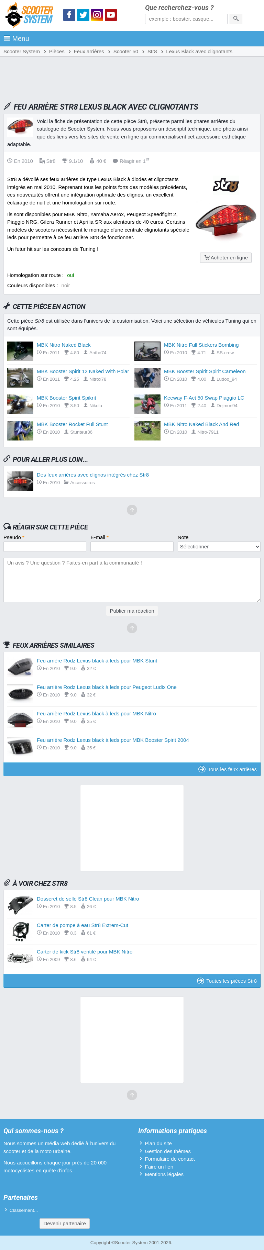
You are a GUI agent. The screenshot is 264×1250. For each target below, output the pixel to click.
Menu (16, 38)
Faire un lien (159, 1167)
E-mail (99, 537)
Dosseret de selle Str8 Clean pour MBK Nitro (88, 899)
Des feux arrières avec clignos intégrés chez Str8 (93, 475)
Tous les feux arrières (227, 769)
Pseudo (13, 537)
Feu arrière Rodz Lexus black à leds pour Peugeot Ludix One (107, 687)
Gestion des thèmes (167, 1151)
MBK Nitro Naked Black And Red (201, 424)
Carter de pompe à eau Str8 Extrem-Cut (82, 925)
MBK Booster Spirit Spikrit (66, 398)
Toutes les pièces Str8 (227, 981)
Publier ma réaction (132, 611)
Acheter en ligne (226, 257)
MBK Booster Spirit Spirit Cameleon (205, 371)
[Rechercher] (236, 19)
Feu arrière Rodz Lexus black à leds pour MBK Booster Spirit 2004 (113, 740)
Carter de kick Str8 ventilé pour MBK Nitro (84, 952)
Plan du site (158, 1143)
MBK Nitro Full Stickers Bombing (201, 345)
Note (183, 537)
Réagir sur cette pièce (50, 527)
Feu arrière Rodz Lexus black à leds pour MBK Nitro (96, 713)
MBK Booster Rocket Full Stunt (72, 424)
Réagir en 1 (131, 161)
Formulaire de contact (170, 1159)
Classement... (24, 1210)
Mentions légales (164, 1174)
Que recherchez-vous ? (179, 7)
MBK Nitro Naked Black (64, 345)
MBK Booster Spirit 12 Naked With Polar (83, 371)
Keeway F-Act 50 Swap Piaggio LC (204, 398)
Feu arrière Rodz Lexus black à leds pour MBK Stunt (97, 660)
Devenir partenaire (64, 1223)
